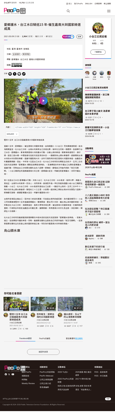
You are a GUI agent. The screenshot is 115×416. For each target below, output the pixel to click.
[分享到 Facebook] (10, 74)
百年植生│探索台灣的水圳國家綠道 (45, 320)
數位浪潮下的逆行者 (95, 246)
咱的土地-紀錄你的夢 (66, 391)
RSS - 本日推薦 (100, 381)
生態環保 (16, 54)
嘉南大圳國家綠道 (37, 59)
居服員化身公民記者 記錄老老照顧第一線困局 (97, 183)
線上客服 (107, 4)
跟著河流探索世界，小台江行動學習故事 (97, 129)
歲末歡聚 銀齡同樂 (95, 235)
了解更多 (98, 52)
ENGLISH (88, 4)
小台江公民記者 (15, 328)
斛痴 (90, 263)
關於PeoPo (26, 377)
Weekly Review (28, 388)
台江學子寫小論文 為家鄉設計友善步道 (97, 112)
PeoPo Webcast (95, 187)
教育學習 (26, 54)
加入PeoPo (78, 4)
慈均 (101, 77)
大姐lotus (94, 78)
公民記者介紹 (45, 388)
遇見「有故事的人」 (83, 394)
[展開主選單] (109, 11)
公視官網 (98, 4)
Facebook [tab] (25, 343)
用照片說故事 (63, 394)
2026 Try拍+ (63, 377)
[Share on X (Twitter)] (14, 74)
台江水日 (24, 59)
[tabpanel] (43, 350)
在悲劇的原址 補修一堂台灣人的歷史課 (97, 223)
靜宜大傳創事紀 (95, 249)
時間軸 (24, 385)
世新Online (93, 201)
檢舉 (79, 37)
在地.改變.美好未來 (83, 391)
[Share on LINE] (19, 74)
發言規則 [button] (79, 343)
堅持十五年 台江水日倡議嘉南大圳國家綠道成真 (18, 321)
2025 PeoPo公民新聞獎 (66, 385)
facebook (6, 379)
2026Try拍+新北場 (93, 167)
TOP (108, 404)
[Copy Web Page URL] (24, 74)
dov (90, 228)
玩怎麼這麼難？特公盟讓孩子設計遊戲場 (97, 210)
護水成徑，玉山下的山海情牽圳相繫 (72, 320)
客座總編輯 (44, 392)
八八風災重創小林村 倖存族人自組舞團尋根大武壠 (97, 196)
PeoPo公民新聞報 (47, 377)
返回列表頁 (43, 357)
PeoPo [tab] (44, 343)
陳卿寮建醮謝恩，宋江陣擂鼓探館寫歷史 (97, 96)
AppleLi (91, 239)
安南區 (26, 49)
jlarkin (87, 77)
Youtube (13, 379)
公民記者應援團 (46, 385)
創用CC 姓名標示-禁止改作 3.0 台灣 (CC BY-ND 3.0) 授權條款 (17, 65)
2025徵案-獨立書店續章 (83, 378)
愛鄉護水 (15, 59)
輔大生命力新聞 (95, 214)
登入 (70, 3)
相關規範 (25, 381)
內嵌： (8, 126)
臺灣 (14, 49)
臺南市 (19, 49)
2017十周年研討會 (83, 384)
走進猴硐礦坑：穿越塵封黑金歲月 (97, 259)
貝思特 (108, 78)
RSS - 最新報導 (100, 377)
